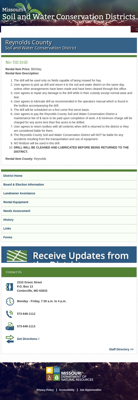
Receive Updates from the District (24, 248)
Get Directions (28, 339)
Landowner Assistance (19, 193)
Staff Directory (119, 349)
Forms (7, 237)
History (8, 219)
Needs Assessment (16, 211)
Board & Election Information (23, 184)
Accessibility (66, 389)
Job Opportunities (90, 389)
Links (7, 228)
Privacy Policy (45, 389)
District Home (12, 175)
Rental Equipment (15, 202)
